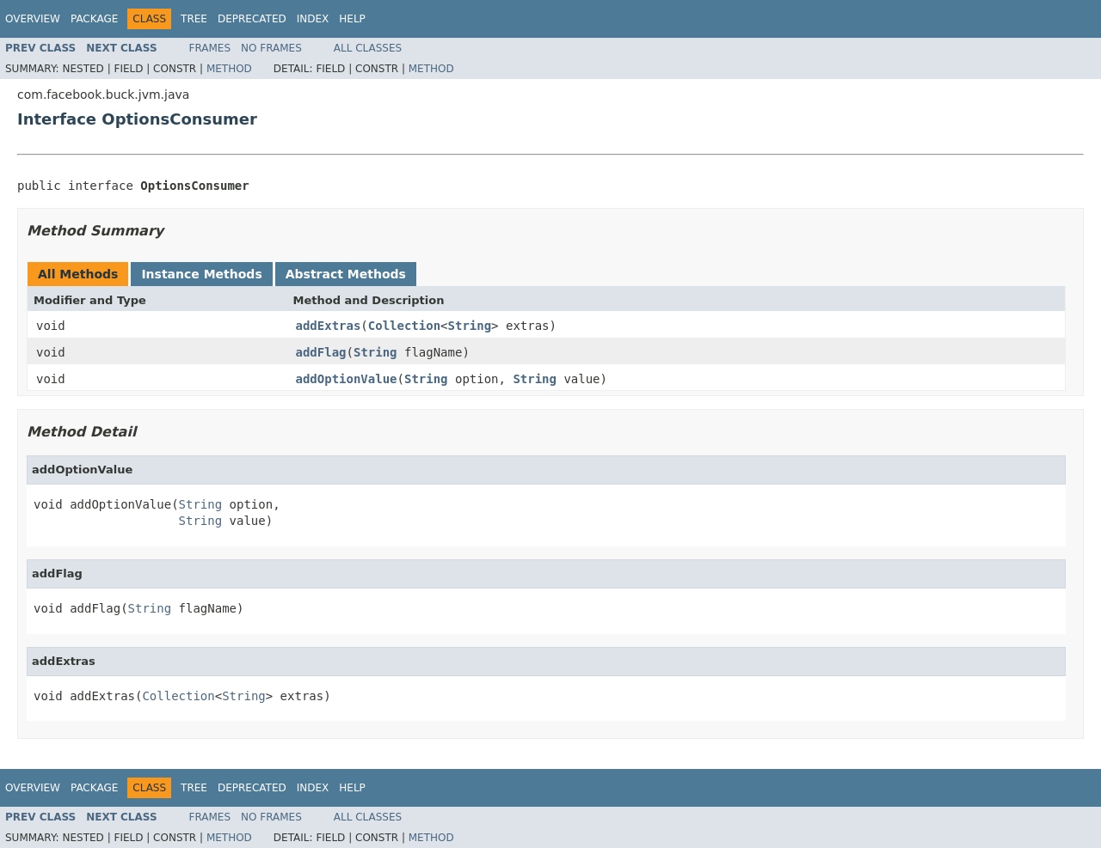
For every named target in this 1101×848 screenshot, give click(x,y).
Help (352, 19)
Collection (404, 325)
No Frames (271, 48)
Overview (32, 19)
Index (313, 19)
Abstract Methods (346, 274)
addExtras (328, 325)
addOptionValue (346, 379)
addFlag (321, 352)
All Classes (368, 48)
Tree (194, 19)
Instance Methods (201, 274)
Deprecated (252, 19)
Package (94, 19)
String (470, 325)
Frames (210, 48)
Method (229, 69)
